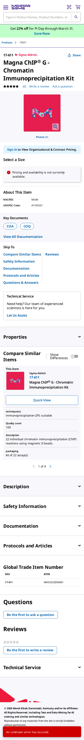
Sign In (12, 149)
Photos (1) (42, 137)
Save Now (42, 33)
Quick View (42, 400)
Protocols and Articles (21, 275)
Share (74, 55)
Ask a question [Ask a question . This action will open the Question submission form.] (62, 86)
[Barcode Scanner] (69, 7)
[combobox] (42, 17)
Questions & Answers (20, 282)
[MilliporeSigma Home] (21, 7)
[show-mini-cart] (78, 7)
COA (10, 226)
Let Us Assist (17, 315)
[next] (50, 466)
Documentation (16, 268)
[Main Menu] (5, 7)
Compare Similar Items (22, 254)
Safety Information (19, 261)
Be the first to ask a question (30, 614)
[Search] (75, 17)
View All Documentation (23, 237)
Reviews (52, 254)
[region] (42, 113)
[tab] (10, 42)
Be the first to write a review (32, 651)
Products (7, 42)
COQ (27, 226)
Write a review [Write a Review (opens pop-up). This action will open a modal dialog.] (39, 86)
